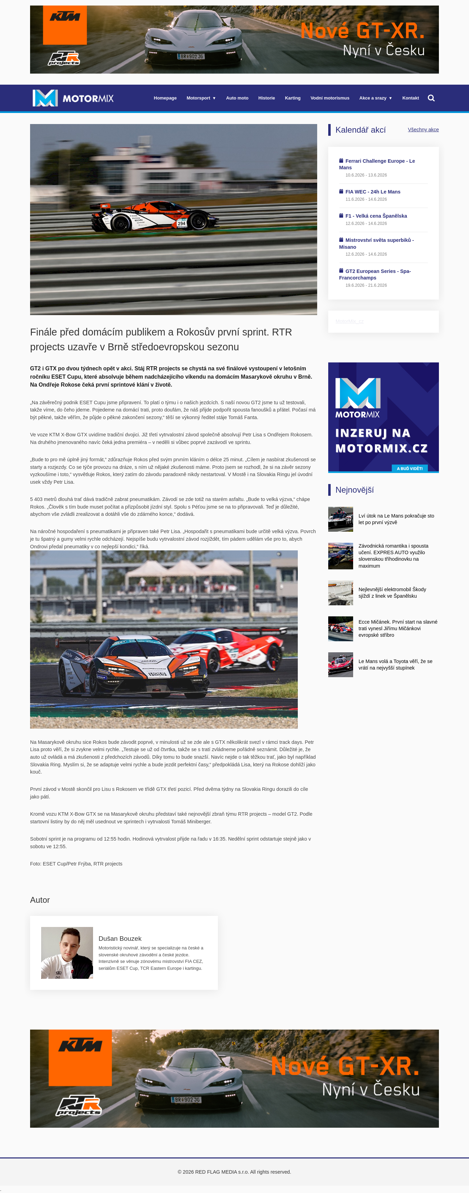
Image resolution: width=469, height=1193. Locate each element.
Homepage (165, 98)
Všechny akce (423, 129)
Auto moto (237, 98)
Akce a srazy (372, 98)
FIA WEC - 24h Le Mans (373, 192)
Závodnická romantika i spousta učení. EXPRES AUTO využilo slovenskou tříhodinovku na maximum (394, 555)
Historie (266, 98)
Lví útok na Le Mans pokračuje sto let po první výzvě (396, 519)
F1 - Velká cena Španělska (376, 216)
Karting (293, 98)
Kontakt (410, 98)
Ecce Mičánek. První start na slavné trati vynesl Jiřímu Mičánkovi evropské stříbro (398, 628)
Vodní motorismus (330, 98)
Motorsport (198, 98)
